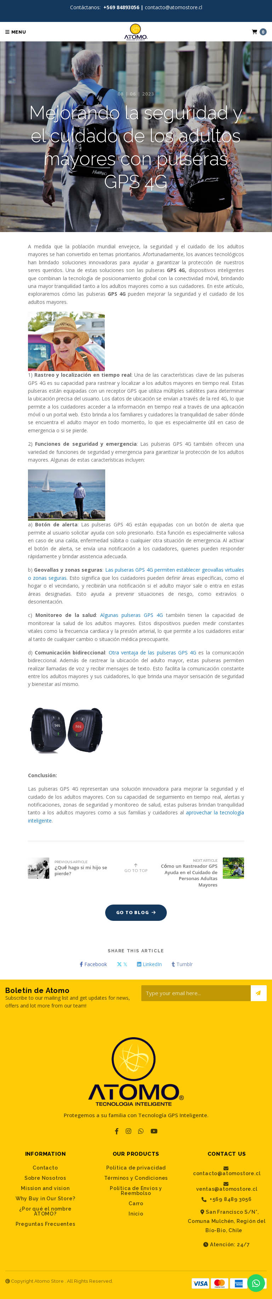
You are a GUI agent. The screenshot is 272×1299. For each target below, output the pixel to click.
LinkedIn (149, 964)
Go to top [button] (136, 868)
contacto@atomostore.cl (227, 1171)
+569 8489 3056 (227, 1199)
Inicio (136, 1213)
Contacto (45, 1167)
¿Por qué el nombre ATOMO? (45, 1211)
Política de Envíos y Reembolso (136, 1191)
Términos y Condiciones (136, 1178)
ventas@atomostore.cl (226, 1186)
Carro (136, 1203)
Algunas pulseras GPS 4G (131, 615)
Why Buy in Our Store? (45, 1198)
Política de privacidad (136, 1167)
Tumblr (182, 964)
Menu (15, 32)
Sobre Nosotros (45, 1178)
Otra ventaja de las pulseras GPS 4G (153, 652)
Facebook (93, 964)
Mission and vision (45, 1188)
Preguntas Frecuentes (45, 1224)
